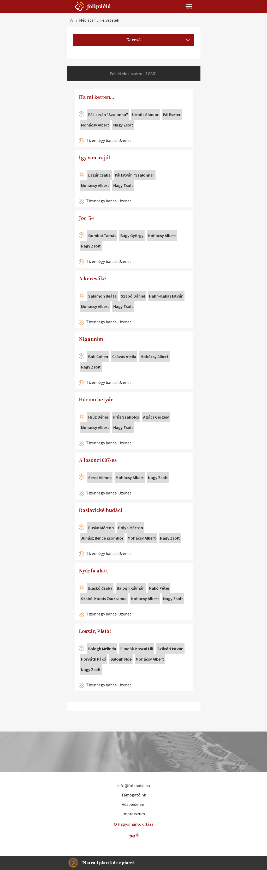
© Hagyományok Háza (133, 824)
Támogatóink (133, 795)
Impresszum (133, 813)
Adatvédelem (133, 804)
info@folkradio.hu (133, 785)
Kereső (158, 40)
